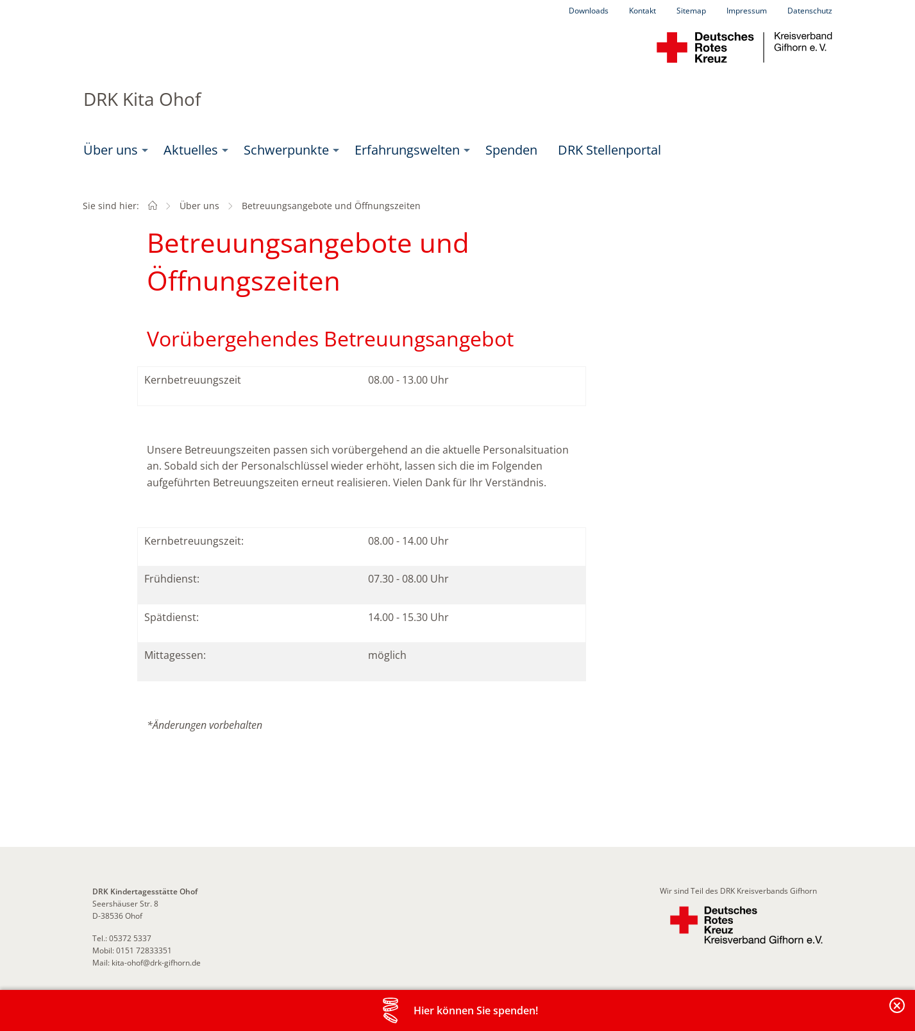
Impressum (746, 10)
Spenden (511, 149)
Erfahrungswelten (407, 149)
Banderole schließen (898, 1012)
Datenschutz (809, 10)
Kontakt (642, 10)
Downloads (589, 10)
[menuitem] (113, 150)
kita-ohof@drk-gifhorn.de (156, 962)
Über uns (110, 149)
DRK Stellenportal (609, 149)
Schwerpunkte (286, 149)
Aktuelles (191, 149)
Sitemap (691, 10)
